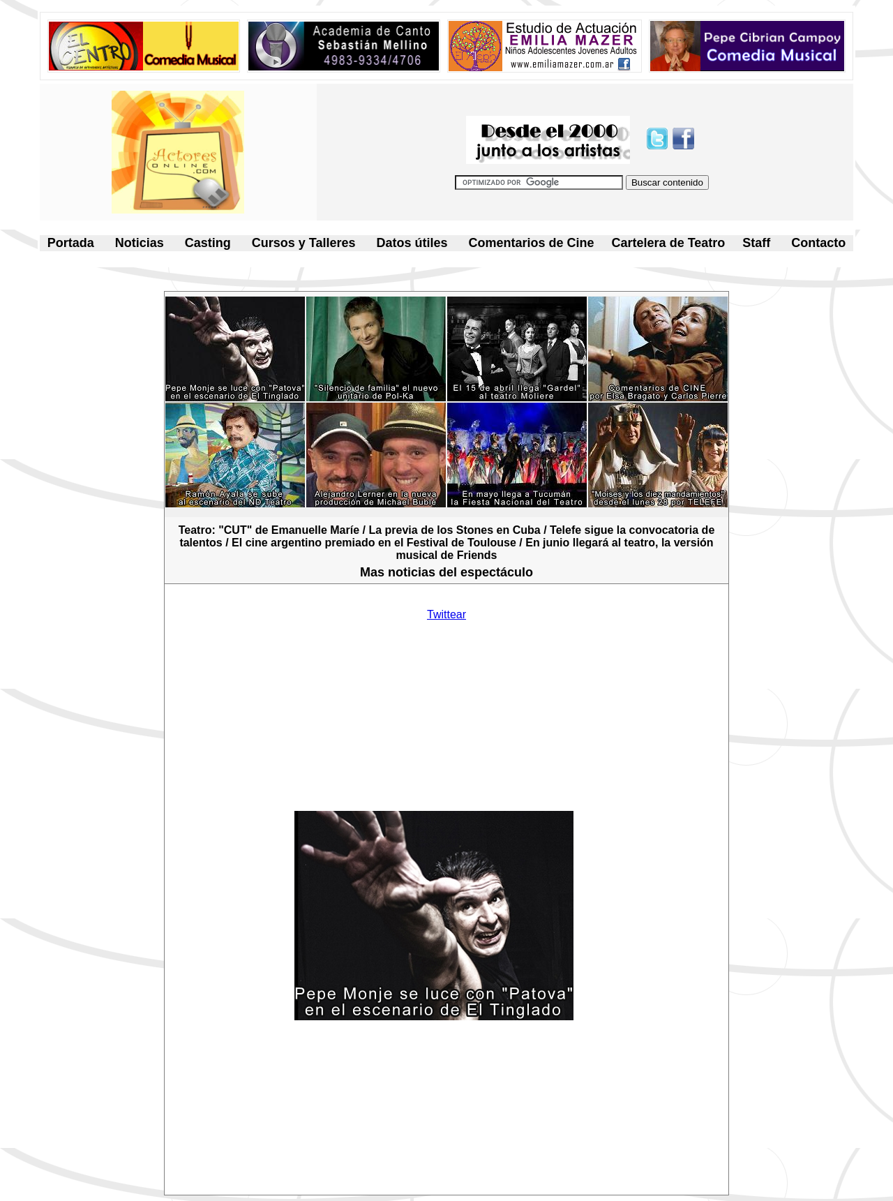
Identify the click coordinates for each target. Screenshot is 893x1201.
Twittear (446, 614)
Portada (70, 243)
